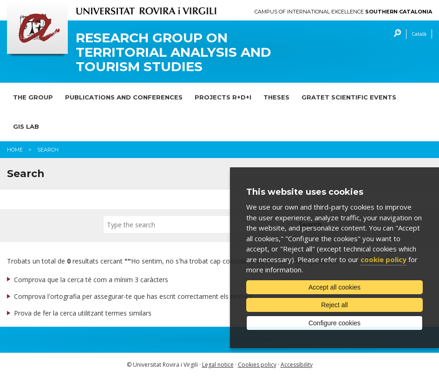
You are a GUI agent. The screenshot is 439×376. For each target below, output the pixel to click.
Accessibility (297, 365)
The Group (33, 97)
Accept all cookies (334, 287)
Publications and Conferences (124, 97)
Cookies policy (257, 365)
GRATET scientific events (348, 97)
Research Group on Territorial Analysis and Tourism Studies (173, 52)
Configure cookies (334, 323)
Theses (276, 97)
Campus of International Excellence (343, 11)
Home (15, 149)
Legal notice (218, 365)
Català (419, 33)
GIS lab (26, 126)
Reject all (334, 305)
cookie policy (383, 259)
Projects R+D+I (223, 97)
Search (395, 34)
